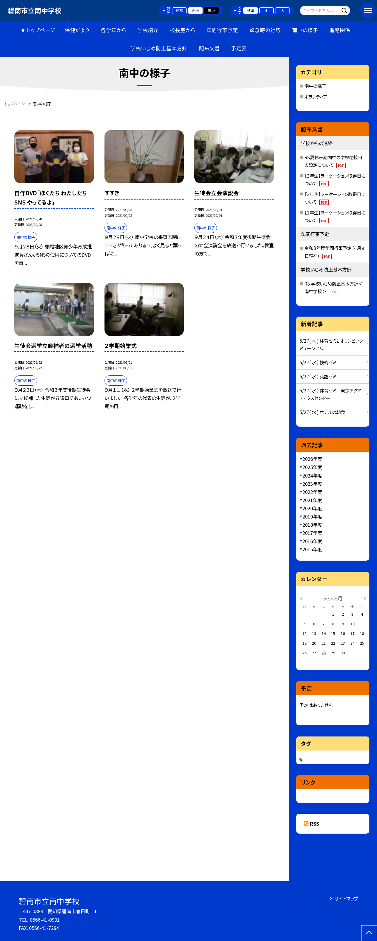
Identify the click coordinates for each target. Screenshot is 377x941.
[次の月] (365, 597)
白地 (195, 10)
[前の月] (301, 597)
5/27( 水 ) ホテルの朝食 (322, 412)
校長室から (182, 30)
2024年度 (312, 475)
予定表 (239, 48)
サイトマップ (346, 898)
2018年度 (312, 524)
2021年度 (312, 500)
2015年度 (312, 549)
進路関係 (339, 30)
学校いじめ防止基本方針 (158, 48)
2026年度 (312, 458)
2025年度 (312, 466)
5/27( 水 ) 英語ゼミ (317, 376)
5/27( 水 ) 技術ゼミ (317, 362)
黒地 (211, 10)
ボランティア (315, 96)
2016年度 (312, 541)
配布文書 (209, 48)
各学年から (113, 30)
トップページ (41, 30)
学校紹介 (147, 30)
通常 (179, 10)
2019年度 (312, 516)
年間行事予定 (222, 30)
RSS (314, 823)
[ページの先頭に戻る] (369, 933)
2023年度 (312, 483)
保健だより (77, 30)
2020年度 (312, 508)
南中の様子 (305, 30)
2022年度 (312, 491)
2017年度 (312, 532)
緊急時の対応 (265, 30)
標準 (250, 10)
